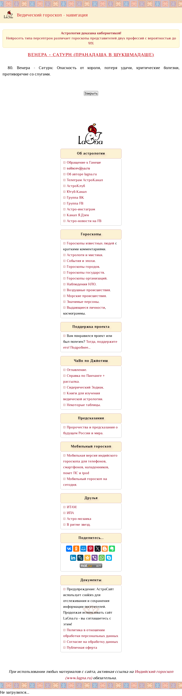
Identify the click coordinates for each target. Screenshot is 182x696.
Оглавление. (77, 370)
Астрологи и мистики (84, 255)
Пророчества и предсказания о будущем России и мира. (90, 430)
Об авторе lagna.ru (82, 174)
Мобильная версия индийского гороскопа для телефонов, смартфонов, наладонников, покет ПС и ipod (90, 464)
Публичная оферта (82, 648)
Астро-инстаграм (81, 209)
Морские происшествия (86, 296)
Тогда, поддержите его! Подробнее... (90, 345)
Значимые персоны (83, 302)
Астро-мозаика (79, 519)
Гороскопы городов (83, 267)
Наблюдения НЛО (81, 284)
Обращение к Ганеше (84, 163)
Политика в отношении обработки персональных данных (90, 633)
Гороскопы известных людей (90, 243)
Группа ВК (75, 198)
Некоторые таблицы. (84, 405)
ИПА (70, 513)
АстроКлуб (76, 186)
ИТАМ (71, 507)
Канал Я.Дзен (78, 215)
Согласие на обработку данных (92, 642)
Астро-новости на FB (84, 221)
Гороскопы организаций (87, 279)
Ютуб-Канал (77, 192)
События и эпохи (81, 261)
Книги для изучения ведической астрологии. (83, 396)
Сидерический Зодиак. (85, 388)
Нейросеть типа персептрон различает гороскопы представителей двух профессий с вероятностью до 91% (91, 38)
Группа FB (75, 204)
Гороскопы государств (85, 273)
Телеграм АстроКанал (85, 180)
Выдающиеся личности (86, 308)
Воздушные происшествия (88, 290)
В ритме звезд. (78, 525)
